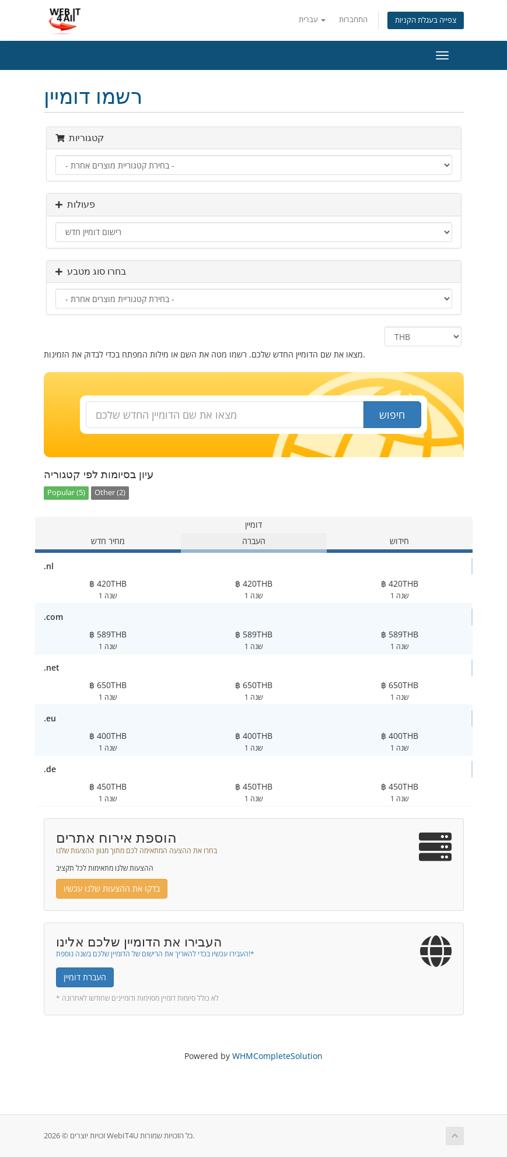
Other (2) (110, 492)
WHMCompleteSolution (277, 1055)
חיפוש (392, 415)
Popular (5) (66, 492)
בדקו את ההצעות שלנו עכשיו (112, 888)
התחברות (353, 19)
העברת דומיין (85, 977)
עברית (312, 19)
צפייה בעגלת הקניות (425, 20)
